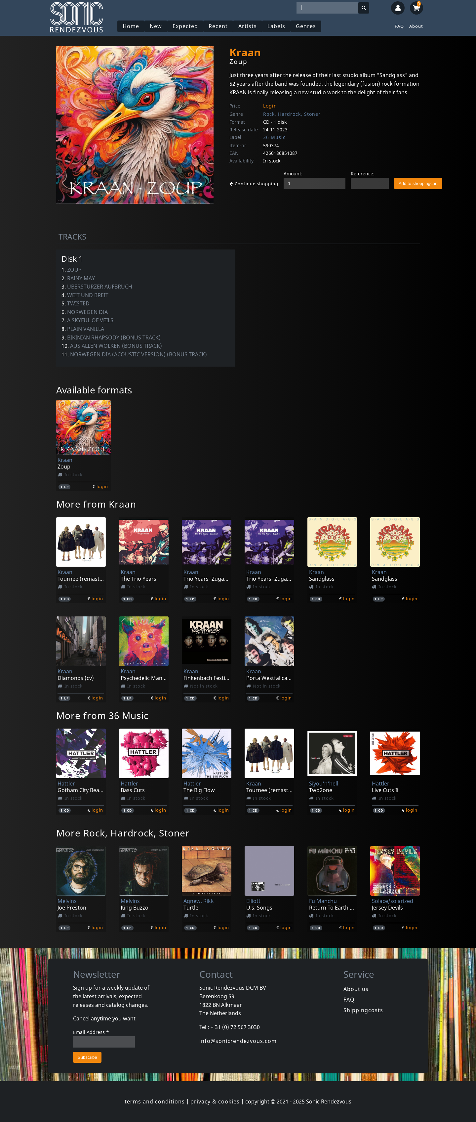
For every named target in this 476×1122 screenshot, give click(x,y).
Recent (218, 26)
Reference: (363, 173)
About (416, 26)
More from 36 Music (102, 715)
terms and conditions (155, 1101)
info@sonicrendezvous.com (238, 1041)
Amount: (293, 173)
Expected (185, 26)
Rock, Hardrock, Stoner (292, 114)
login (102, 486)
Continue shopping (253, 184)
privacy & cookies (215, 1101)
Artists (247, 26)
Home (131, 26)
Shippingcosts (363, 1010)
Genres (306, 26)
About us (356, 989)
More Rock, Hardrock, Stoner (123, 833)
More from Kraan (96, 504)
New (156, 26)
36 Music (274, 137)
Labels (276, 26)
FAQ (399, 26)
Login (270, 106)
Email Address (91, 1032)
